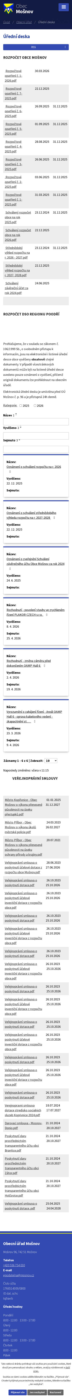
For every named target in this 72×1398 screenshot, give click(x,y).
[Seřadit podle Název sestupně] (16, 415)
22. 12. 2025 (14, 483)
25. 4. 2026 (14, 638)
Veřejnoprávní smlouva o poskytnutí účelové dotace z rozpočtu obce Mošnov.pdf (23, 867)
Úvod (6, 22)
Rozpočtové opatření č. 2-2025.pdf (13, 182)
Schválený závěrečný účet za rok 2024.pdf (16, 288)
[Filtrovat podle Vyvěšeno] (36, 435)
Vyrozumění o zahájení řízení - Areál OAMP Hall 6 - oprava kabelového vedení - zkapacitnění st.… (34, 716)
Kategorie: (10, 405)
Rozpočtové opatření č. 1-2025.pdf (13, 199)
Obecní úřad (24, 22)
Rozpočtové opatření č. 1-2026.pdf (13, 76)
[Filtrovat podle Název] (36, 421)
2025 (26, 406)
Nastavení (55, 1392)
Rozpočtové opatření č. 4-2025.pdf (13, 146)
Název (8, 415)
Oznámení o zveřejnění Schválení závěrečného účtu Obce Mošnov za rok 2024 (35, 563)
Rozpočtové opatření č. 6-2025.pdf (13, 111)
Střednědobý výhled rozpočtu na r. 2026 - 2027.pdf (17, 252)
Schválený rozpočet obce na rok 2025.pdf (18, 217)
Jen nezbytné (37, 1392)
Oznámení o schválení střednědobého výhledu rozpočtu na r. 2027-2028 (31, 515)
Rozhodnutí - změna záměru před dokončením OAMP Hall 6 (29, 663)
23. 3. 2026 (14, 733)
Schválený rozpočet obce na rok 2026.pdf (18, 235)
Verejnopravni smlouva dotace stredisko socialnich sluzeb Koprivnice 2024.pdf (23, 1110)
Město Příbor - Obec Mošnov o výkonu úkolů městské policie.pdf (20, 827)
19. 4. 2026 (14, 689)
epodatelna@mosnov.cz (18, 1275)
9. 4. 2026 (13, 745)
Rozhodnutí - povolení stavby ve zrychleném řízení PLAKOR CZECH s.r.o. (36, 612)
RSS (49, 47)
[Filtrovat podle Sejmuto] (36, 449)
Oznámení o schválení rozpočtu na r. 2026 (34, 469)
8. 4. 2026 (13, 626)
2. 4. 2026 (13, 677)
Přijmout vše (18, 1392)
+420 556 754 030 (14, 1265)
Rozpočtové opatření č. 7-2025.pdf (13, 93)
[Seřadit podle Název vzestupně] (16, 413)
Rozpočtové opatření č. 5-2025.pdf (13, 129)
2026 (40, 406)
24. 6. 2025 (14, 580)
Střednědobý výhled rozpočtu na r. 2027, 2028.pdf (17, 270)
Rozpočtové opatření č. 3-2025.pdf (13, 164)
